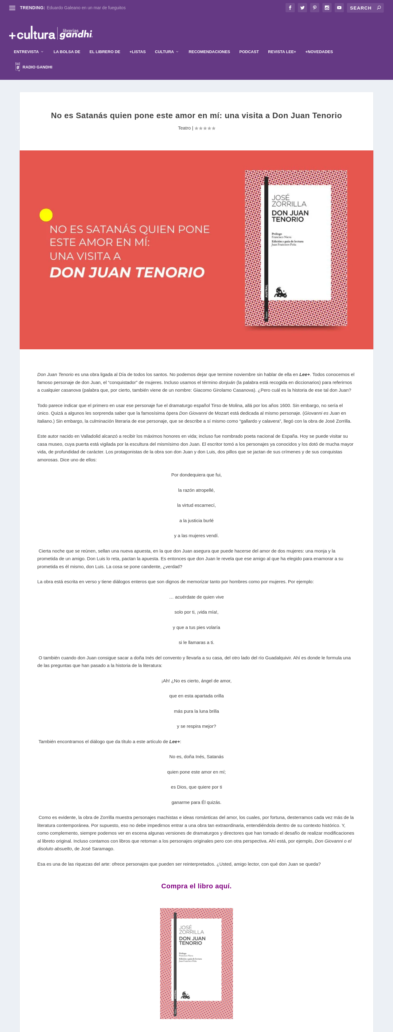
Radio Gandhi (33, 58)
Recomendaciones (209, 42)
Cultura (164, 42)
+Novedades (319, 42)
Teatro (184, 118)
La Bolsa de (66, 42)
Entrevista (26, 42)
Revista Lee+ (282, 42)
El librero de (105, 42)
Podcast (249, 42)
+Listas (138, 42)
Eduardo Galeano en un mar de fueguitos (86, 7)
